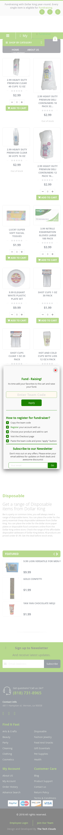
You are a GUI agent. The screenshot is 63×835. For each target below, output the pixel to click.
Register (15, 427)
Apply (31, 402)
